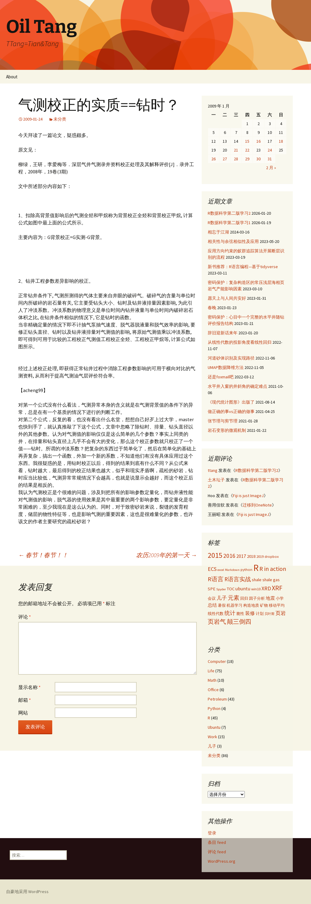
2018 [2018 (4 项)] (251, 556)
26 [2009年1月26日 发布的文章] (213, 159)
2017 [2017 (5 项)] (241, 556)
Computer (217, 661)
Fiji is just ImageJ (248, 495)
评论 (24, 617)
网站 (23, 713)
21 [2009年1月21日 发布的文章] (236, 150)
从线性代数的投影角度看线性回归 (240, 342)
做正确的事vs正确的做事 (231, 411)
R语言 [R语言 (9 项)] (216, 579)
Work (212, 736)
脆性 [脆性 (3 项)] (240, 613)
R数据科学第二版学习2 (229, 213)
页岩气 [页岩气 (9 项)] (217, 621)
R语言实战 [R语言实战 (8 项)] (237, 579)
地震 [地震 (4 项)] (270, 598)
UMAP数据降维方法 (226, 367)
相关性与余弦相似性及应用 (233, 241)
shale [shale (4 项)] (256, 579)
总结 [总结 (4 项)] (212, 605)
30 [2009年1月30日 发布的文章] (258, 159)
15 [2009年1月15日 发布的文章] (247, 141)
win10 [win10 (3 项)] (256, 588)
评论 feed (217, 852)
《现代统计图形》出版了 (231, 402)
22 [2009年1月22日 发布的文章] (247, 150)
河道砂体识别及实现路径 (231, 358)
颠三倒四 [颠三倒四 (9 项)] (239, 621)
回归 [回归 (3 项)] (244, 598)
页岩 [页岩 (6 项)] (280, 613)
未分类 (59, 119)
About (12, 77)
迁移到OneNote (257, 505)
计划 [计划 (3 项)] (260, 613)
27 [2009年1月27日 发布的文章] (225, 159)
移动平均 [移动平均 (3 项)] (277, 605)
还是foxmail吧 (221, 377)
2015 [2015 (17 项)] (215, 555)
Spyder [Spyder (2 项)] (221, 589)
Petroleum (217, 699)
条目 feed (217, 842)
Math (212, 680)
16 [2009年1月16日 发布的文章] (258, 141)
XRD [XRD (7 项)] (266, 588)
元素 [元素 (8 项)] (233, 597)
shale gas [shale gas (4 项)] (271, 579)
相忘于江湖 (218, 232)
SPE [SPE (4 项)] (211, 589)
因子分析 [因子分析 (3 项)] (257, 598)
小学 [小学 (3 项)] (280, 598)
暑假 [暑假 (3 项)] (222, 605)
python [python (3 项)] (246, 569)
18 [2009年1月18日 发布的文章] (281, 141)
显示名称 (29, 687)
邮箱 (24, 700)
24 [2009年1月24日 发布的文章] (270, 150)
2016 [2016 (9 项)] (229, 555)
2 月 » (271, 167)
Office (213, 689)
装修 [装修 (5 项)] (250, 613)
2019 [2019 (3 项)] (260, 556)
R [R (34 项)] (255, 567)
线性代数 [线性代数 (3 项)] (216, 613)
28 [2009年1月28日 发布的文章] (236, 159)
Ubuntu (214, 727)
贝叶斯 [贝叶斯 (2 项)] (270, 614)
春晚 (212, 307)
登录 (212, 833)
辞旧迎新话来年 (223, 333)
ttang (212, 470)
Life (211, 671)
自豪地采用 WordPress (27, 891)
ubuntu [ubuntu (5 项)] (242, 588)
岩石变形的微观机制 (227, 430)
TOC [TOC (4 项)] (230, 589)
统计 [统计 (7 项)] (229, 612)
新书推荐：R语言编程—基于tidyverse (243, 266)
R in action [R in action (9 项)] (272, 568)
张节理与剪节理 (223, 421)
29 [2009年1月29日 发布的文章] (247, 159)
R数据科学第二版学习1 (229, 222)
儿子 (212, 746)
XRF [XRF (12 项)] (277, 588)
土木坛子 (216, 480)
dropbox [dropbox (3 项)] (272, 556)
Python (214, 708)
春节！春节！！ (43, 555)
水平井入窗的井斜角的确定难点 (237, 386)
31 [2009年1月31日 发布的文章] (270, 159)
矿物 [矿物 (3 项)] (264, 605)
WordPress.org (221, 861)
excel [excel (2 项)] (220, 570)
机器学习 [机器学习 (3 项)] (234, 605)
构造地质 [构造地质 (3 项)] (251, 605)
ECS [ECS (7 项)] (212, 568)
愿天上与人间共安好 (227, 298)
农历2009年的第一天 (166, 555)
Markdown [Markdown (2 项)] (232, 570)
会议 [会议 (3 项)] (212, 598)
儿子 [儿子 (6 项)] (222, 598)
